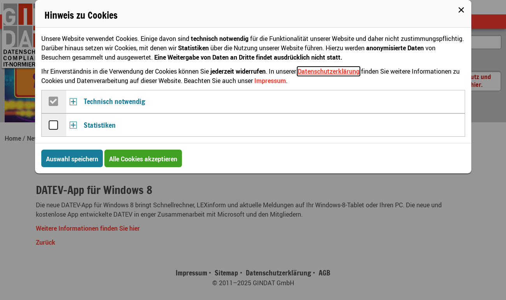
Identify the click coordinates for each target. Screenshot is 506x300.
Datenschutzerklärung (329, 71)
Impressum (270, 80)
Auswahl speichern (72, 159)
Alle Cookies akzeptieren (143, 159)
